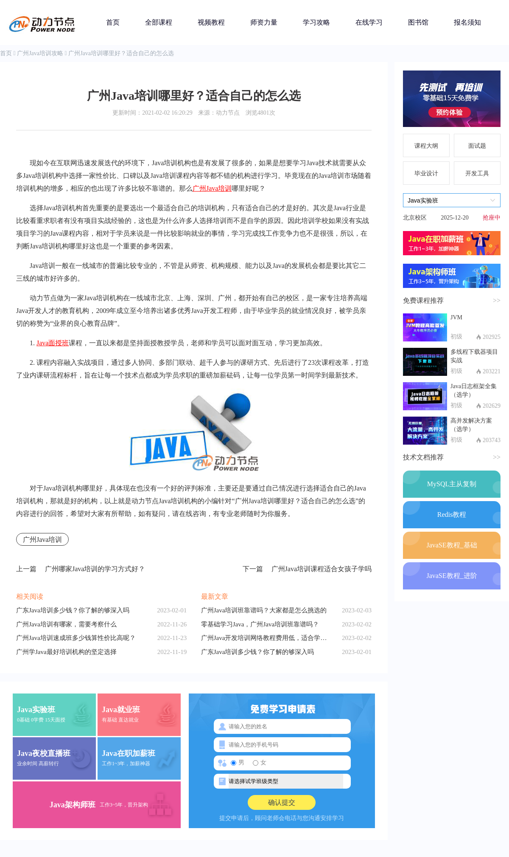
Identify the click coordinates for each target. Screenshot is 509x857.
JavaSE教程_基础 (451, 545)
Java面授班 (52, 343)
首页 (113, 22)
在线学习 (369, 22)
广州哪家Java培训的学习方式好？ (80, 569)
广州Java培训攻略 (40, 53)
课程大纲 (426, 146)
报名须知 (467, 22)
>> (497, 300)
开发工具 (477, 173)
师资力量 (263, 22)
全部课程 (158, 22)
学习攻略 (316, 22)
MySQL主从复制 (451, 484)
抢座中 (492, 217)
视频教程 (211, 22)
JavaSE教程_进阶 (451, 575)
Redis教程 (451, 514)
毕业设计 (426, 173)
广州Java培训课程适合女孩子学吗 (307, 569)
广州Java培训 (212, 188)
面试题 (477, 146)
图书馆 (418, 22)
